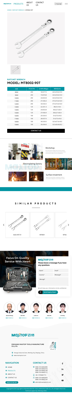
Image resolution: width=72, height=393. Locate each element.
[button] (68, 225)
